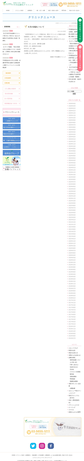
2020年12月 (72, 241)
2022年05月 (72, 212)
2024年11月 (72, 144)
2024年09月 (72, 148)
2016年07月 (72, 338)
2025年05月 (72, 129)
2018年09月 (72, 286)
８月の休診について (36, 27)
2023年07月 (72, 182)
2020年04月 (72, 255)
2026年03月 (72, 106)
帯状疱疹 (72, 379)
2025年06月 (72, 127)
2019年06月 (72, 272)
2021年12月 (72, 222)
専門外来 (64, 10)
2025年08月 (72, 122)
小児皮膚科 (41, 452)
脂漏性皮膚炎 (74, 381)
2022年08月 (72, 205)
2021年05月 (72, 234)
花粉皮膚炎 (73, 376)
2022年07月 (72, 208)
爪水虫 (72, 369)
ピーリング (72, 407)
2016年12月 (72, 326)
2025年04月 (72, 132)
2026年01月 (72, 110)
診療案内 (30, 10)
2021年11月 (72, 224)
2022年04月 (72, 215)
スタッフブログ (73, 348)
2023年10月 (72, 174)
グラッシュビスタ (74, 405)
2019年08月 (72, 269)
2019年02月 (72, 279)
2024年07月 (72, 153)
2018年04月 (72, 293)
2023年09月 (72, 177)
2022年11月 (72, 198)
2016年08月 (72, 336)
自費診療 (72, 388)
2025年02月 (72, 136)
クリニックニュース (38, 455)
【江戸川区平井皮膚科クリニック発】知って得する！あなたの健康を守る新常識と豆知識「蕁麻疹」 (74, 72)
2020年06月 (72, 253)
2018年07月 (72, 288)
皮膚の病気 (72, 357)
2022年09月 (72, 203)
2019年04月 (72, 274)
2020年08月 (72, 248)
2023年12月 (72, 170)
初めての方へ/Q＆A (67, 452)
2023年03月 (72, 191)
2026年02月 (72, 108)
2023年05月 (72, 186)
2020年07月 (72, 250)
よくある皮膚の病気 (56, 452)
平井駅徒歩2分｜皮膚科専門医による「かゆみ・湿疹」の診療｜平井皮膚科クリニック (75, 60)
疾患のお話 (72, 350)
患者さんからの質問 (74, 412)
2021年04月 (72, 236)
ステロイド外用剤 (75, 372)
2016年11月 (72, 328)
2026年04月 (72, 103)
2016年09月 (72, 333)
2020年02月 (72, 260)
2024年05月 (72, 158)
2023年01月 (72, 193)
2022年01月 (72, 219)
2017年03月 (72, 319)
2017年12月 (72, 300)
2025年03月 (72, 134)
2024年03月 (72, 162)
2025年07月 (72, 125)
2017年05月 (72, 314)
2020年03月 (72, 257)
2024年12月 (72, 141)
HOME (8, 10)
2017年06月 (72, 312)
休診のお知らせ (73, 352)
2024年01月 (72, 167)
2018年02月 (72, 295)
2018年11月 (72, 283)
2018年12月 (72, 281)
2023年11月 (72, 172)
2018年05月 (72, 291)
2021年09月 (72, 227)
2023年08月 (72, 179)
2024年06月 (72, 155)
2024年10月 (72, 146)
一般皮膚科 (34, 452)
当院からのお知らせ (74, 355)
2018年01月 (72, 298)
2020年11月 (72, 243)
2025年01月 (72, 139)
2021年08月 (72, 229)
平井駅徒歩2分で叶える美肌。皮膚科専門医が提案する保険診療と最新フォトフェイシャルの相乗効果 (75, 34)
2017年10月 (72, 305)
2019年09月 (72, 267)
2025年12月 (72, 113)
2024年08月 (72, 151)
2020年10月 (72, 245)
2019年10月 (72, 264)
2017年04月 (72, 317)
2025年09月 (72, 120)
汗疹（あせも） (74, 364)
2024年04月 (72, 160)
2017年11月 (72, 302)
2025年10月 (72, 117)
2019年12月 (72, 262)
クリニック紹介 (20, 452)
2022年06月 (72, 210)
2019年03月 (72, 276)
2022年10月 (72, 200)
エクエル (71, 409)
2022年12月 (72, 196)
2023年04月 (72, 189)
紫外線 (72, 374)
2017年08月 (72, 307)
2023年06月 (72, 184)
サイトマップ (48, 455)
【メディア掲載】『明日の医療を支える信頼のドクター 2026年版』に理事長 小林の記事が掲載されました (12, 50)
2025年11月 (72, 115)
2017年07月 (72, 310)
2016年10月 (72, 331)
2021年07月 (72, 231)
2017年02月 (72, 321)
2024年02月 (72, 165)
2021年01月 (72, 238)
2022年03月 (72, 217)
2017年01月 (72, 324)
